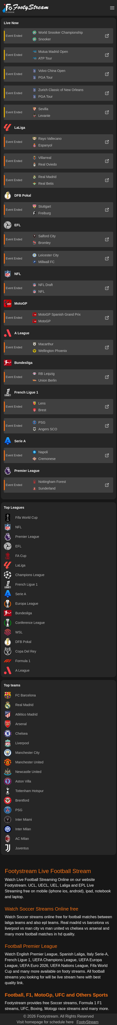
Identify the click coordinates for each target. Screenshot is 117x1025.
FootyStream (88, 1022)
